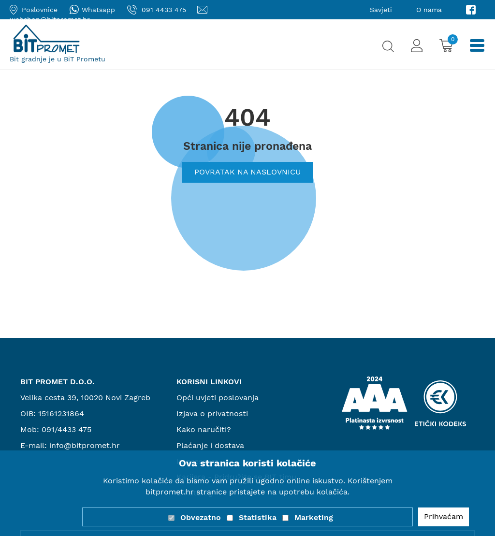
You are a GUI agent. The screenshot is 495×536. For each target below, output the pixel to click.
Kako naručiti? (203, 429)
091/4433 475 (66, 429)
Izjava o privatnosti (212, 413)
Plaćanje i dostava (210, 445)
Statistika (258, 517)
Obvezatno (200, 517)
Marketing (313, 517)
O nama (429, 10)
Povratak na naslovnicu (247, 171)
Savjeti (381, 10)
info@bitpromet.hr (84, 445)
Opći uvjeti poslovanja (217, 397)
